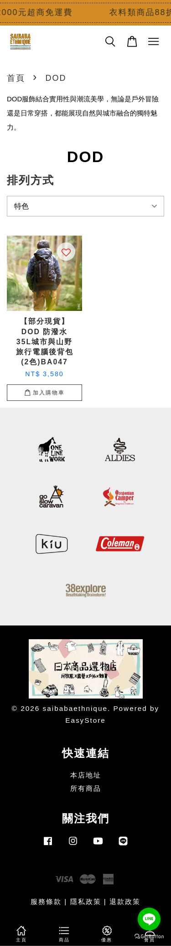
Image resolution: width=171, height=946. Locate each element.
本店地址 (85, 775)
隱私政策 (85, 901)
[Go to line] (149, 919)
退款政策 (124, 901)
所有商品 (85, 788)
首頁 (16, 78)
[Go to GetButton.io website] (149, 937)
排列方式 (30, 180)
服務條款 (46, 901)
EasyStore (85, 720)
